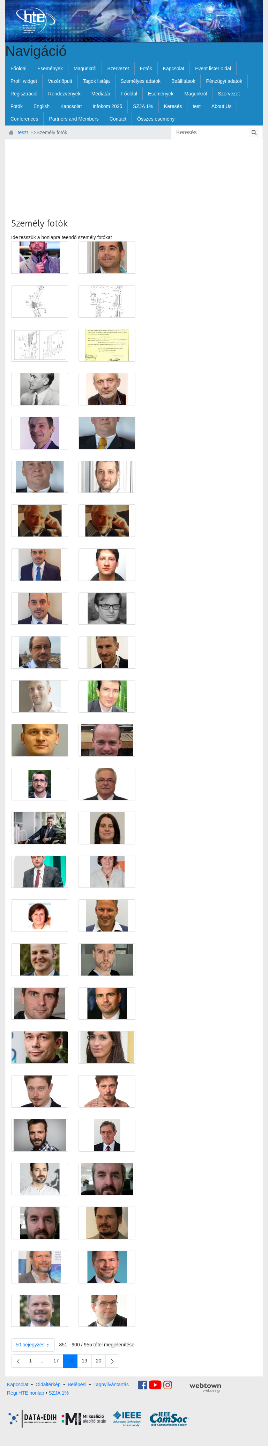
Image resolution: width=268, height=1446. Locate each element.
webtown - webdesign (205, 1388)
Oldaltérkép (48, 1384)
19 (87, 1362)
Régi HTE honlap (25, 1393)
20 (101, 1362)
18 (73, 1362)
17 (58, 1362)
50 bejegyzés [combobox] (35, 1345)
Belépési (77, 1384)
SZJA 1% (59, 1393)
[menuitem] (18, 68)
